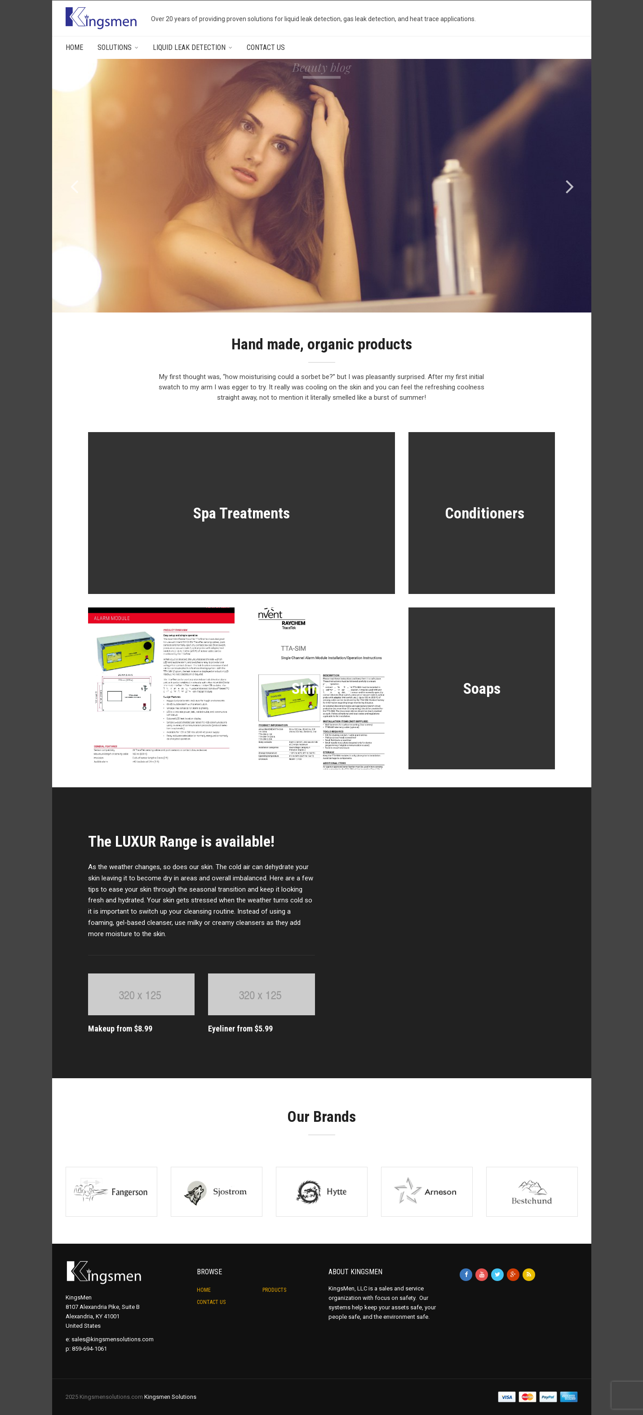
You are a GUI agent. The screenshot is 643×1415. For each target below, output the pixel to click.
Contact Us (266, 47)
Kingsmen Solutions (170, 1396)
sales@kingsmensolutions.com (112, 1339)
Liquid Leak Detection (189, 47)
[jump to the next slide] (570, 186)
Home (74, 47)
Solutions (115, 47)
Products (274, 1290)
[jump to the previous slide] (74, 186)
